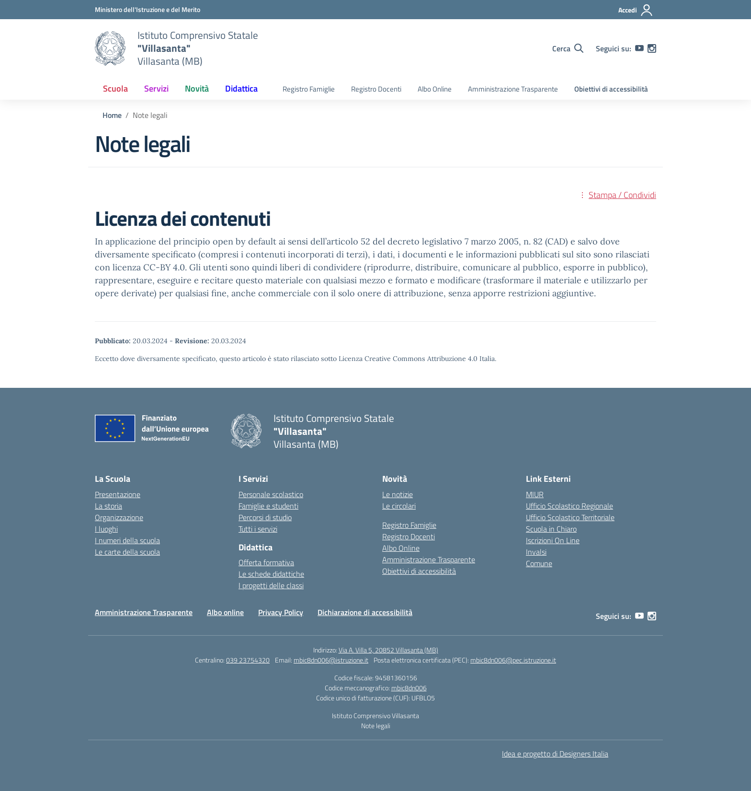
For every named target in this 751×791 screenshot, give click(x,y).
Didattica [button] (241, 88)
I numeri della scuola (127, 540)
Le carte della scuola (127, 552)
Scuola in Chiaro (551, 529)
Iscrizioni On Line (553, 540)
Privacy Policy (280, 612)
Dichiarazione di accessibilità (365, 612)
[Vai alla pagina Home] (112, 115)
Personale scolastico (271, 494)
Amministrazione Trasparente (513, 88)
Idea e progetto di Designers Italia (555, 753)
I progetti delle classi (271, 585)
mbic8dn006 (409, 688)
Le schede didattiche (271, 574)
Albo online (225, 612)
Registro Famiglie (309, 88)
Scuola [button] (115, 88)
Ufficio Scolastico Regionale (569, 506)
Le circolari (399, 506)
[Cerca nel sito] (567, 48)
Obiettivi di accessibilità (611, 88)
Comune (539, 563)
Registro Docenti (376, 88)
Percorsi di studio (265, 517)
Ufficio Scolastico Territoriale (570, 517)
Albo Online (435, 88)
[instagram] (652, 48)
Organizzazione (119, 517)
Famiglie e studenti (268, 506)
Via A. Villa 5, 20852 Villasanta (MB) (388, 650)
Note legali (375, 726)
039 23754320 (248, 660)
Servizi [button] (156, 88)
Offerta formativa (266, 562)
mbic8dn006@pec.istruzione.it (513, 660)
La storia (108, 506)
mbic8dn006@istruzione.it (331, 660)
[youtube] (639, 48)
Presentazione (117, 494)
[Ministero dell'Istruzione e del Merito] (147, 9)
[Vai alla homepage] (110, 48)
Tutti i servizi (258, 529)
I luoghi (106, 529)
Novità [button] (197, 88)
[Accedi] (635, 10)
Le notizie (397, 494)
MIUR (535, 494)
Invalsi (536, 552)
